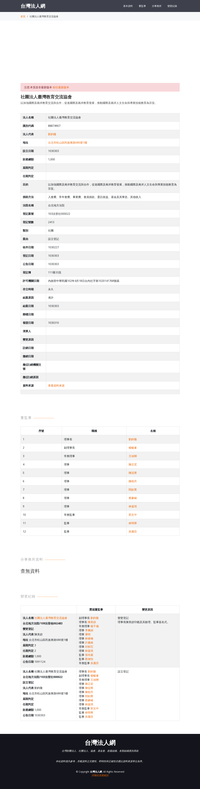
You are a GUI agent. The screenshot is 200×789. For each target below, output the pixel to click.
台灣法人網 (33, 6)
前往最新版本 (61, 87)
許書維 (89, 642)
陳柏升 (133, 481)
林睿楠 (89, 638)
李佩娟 (89, 630)
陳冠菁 (133, 473)
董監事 (142, 6)
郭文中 (133, 515)
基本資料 (128, 6)
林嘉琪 (133, 506)
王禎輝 (133, 456)
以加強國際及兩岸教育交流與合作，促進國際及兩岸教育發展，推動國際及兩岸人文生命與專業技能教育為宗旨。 (89, 103)
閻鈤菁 (133, 489)
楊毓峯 (133, 448)
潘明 (88, 634)
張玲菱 (89, 655)
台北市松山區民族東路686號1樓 (67, 142)
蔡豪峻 (133, 498)
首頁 (23, 16)
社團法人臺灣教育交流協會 (50, 618)
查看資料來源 (56, 385)
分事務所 (157, 6)
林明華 (133, 523)
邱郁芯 (89, 647)
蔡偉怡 (89, 659)
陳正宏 (133, 464)
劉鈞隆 (52, 134)
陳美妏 (92, 622)
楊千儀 (95, 626)
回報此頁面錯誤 (100, 775)
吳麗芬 (133, 531)
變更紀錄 (172, 6)
